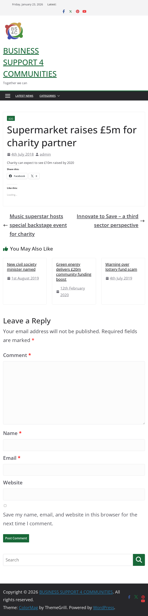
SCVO (10, 118)
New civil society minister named (21, 267)
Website (13, 482)
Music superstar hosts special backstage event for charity (35, 225)
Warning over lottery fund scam (121, 267)
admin (45, 154)
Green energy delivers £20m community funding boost (73, 272)
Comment (17, 355)
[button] (58, 96)
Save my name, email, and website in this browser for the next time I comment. (70, 519)
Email (11, 458)
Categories (48, 96)
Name (12, 433)
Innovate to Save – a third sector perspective (111, 220)
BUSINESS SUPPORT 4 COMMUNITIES (30, 62)
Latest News (24, 96)
